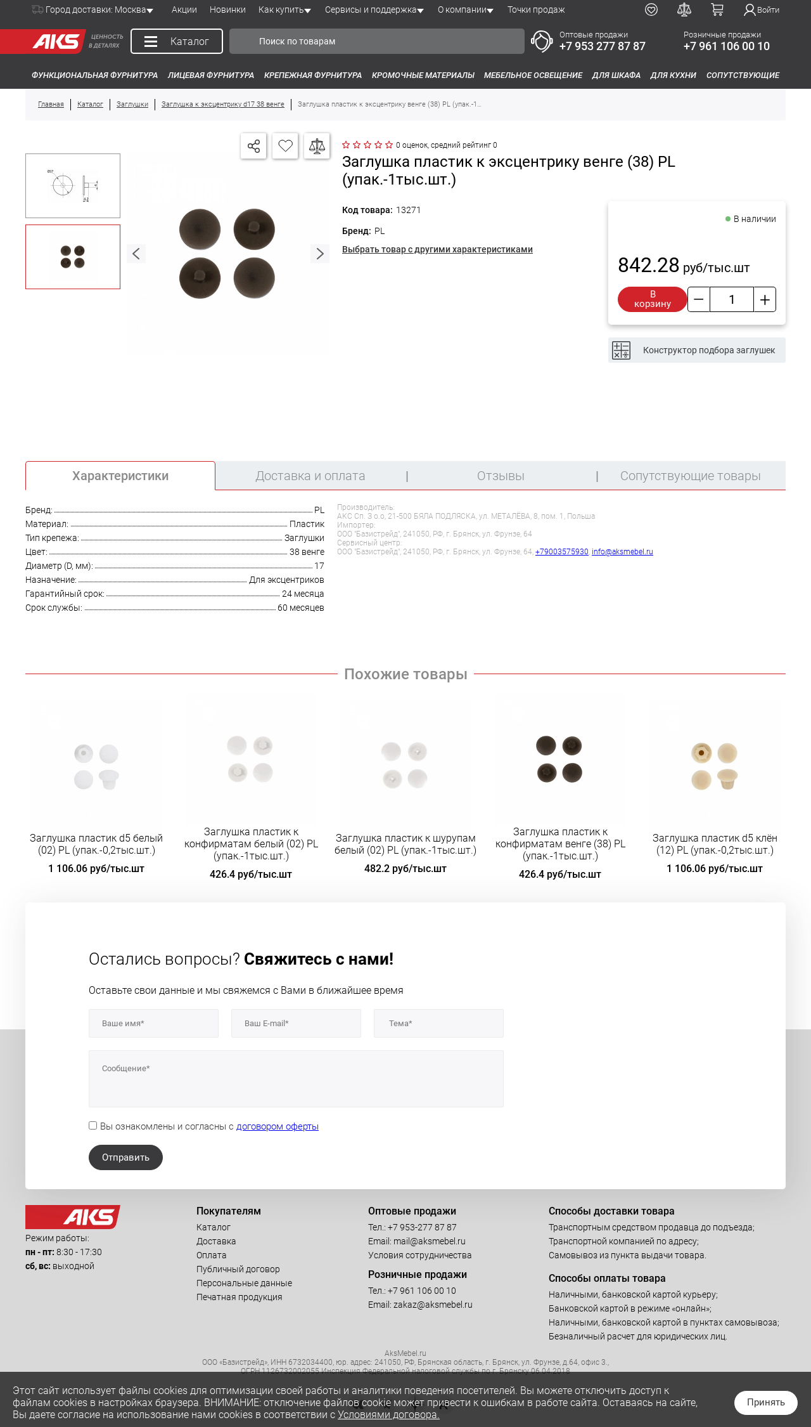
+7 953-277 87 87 (422, 1227)
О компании (462, 9)
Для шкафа (616, 75)
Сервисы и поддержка (371, 9)
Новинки (228, 9)
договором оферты (277, 1126)
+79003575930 (562, 551)
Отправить (126, 1157)
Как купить (281, 9)
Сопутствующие (742, 75)
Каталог (213, 1227)
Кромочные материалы (423, 75)
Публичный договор (238, 1269)
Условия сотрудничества (420, 1255)
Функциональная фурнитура (95, 75)
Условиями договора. (389, 1415)
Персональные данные (244, 1283)
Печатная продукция (239, 1297)
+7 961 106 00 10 (727, 46)
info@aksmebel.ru (622, 551)
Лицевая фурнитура (211, 75)
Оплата (211, 1255)
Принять (766, 1402)
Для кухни (673, 75)
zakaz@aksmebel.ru (433, 1305)
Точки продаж (536, 9)
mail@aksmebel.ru (429, 1241)
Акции (184, 9)
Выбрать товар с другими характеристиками (437, 249)
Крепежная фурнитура (313, 75)
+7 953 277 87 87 (602, 46)
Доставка (216, 1241)
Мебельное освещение (533, 75)
